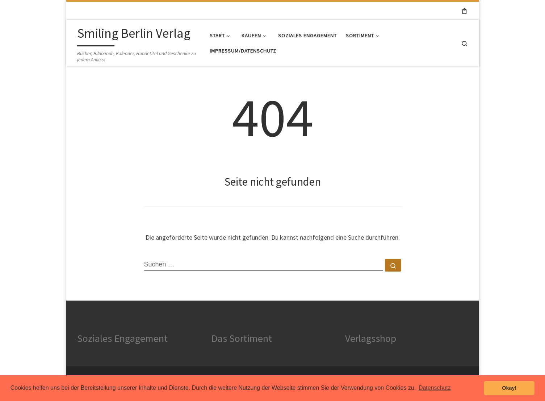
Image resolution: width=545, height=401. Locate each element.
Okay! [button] (509, 388)
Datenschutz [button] (435, 388)
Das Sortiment (241, 338)
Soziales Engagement (122, 338)
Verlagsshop (370, 338)
